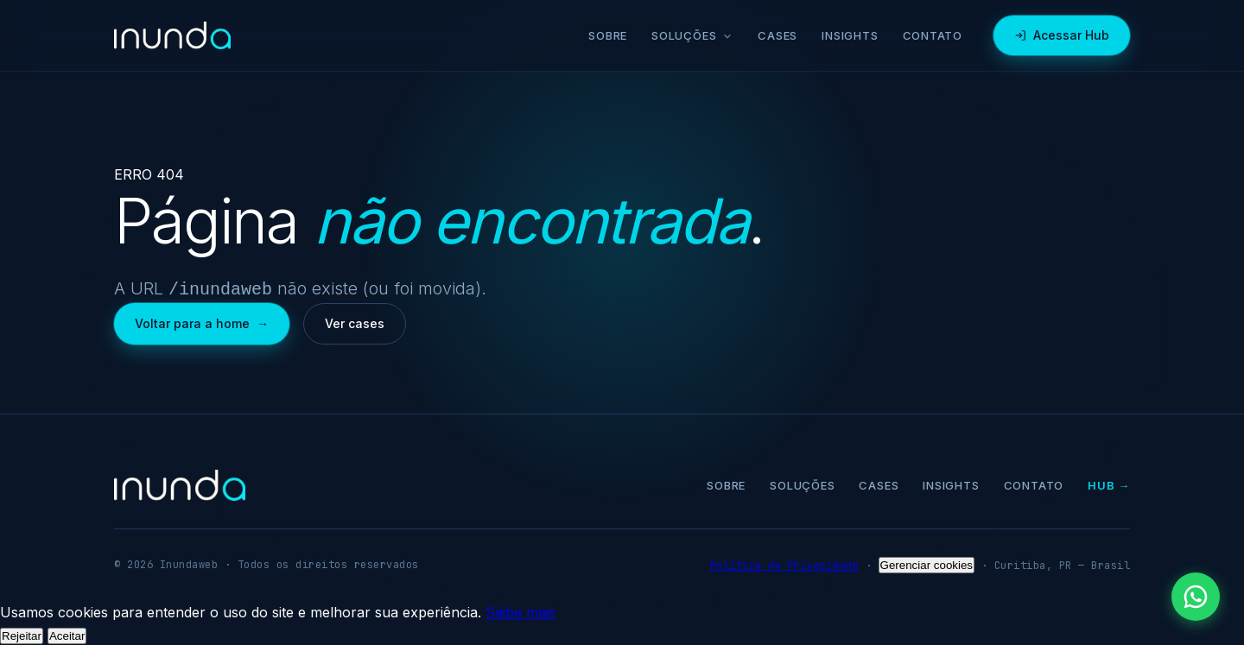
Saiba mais (520, 610)
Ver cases (354, 321)
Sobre (607, 35)
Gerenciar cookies (926, 563)
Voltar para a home (202, 322)
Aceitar (67, 634)
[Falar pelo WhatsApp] (1195, 596)
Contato (932, 35)
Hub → (1109, 483)
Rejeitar (21, 634)
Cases (777, 35)
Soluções (692, 35)
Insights (850, 35)
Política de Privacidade (785, 564)
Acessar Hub (1061, 35)
